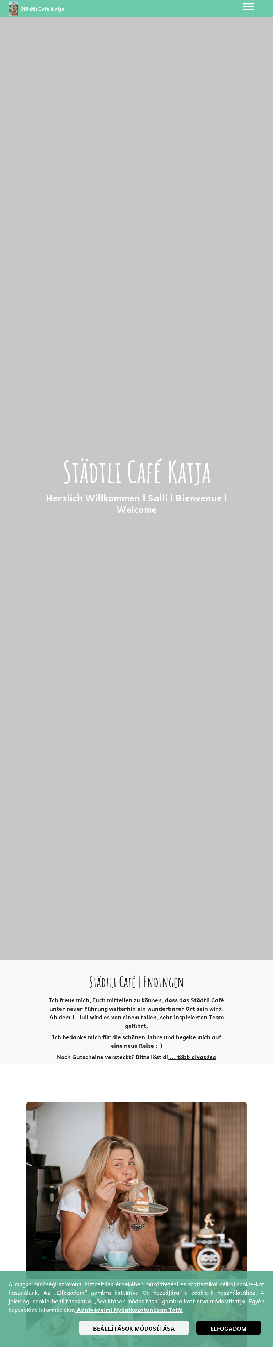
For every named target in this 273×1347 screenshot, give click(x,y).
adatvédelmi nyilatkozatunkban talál (129, 1309)
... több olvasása (192, 1056)
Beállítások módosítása (134, 1328)
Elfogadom (228, 1328)
